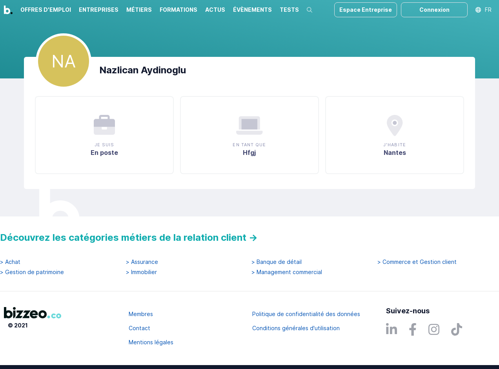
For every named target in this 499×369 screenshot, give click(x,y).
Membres (141, 314)
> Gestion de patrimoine (32, 272)
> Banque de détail (276, 262)
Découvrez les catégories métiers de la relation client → (129, 237)
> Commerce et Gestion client (417, 262)
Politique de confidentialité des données (306, 314)
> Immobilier (141, 272)
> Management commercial (286, 272)
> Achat (10, 262)
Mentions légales (151, 342)
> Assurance (142, 262)
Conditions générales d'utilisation (296, 328)
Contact (139, 328)
